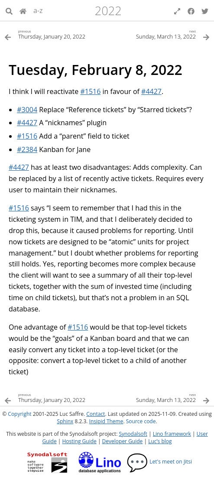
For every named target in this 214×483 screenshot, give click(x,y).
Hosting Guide (79, 441)
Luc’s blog (160, 441)
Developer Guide (122, 441)
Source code (141, 421)
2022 (108, 11)
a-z (38, 10)
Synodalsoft (133, 434)
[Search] (9, 10)
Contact (95, 414)
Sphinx (65, 421)
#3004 (27, 109)
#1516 (90, 91)
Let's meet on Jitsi (159, 461)
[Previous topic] (55, 34)
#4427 (151, 91)
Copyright (19, 414)
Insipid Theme (106, 421)
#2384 (27, 149)
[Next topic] (158, 34)
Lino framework (172, 434)
